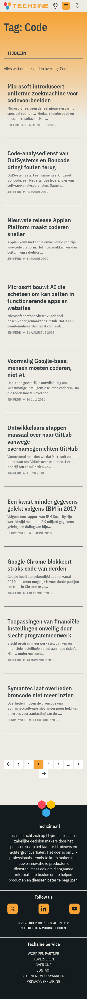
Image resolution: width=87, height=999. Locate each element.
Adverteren (43, 959)
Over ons (43, 964)
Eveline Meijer (19, 125)
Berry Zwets (17, 533)
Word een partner (43, 953)
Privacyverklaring (43, 981)
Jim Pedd (14, 192)
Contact (43, 970)
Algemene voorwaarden (43, 975)
